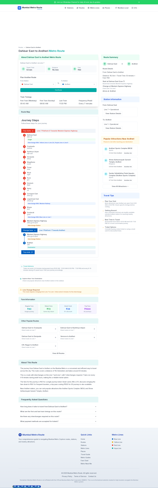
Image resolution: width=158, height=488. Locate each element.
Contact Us (92, 476)
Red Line (116, 445)
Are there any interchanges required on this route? (58, 416)
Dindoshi (30, 183)
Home (83, 439)
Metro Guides (86, 457)
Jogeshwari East (33, 199)
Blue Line (116, 439)
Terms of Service (80, 476)
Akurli (29, 173)
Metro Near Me (86, 464)
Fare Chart (84, 460)
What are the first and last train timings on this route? (58, 411)
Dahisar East (32, 135)
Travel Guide (85, 454)
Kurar (29, 178)
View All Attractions (120, 186)
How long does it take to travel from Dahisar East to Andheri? (58, 406)
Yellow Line (117, 442)
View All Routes (58, 353)
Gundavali (30, 212)
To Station (64, 81)
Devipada (30, 157)
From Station (24, 81)
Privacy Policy (67, 476)
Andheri (30, 243)
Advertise (39, 9)
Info (135, 8)
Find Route (58, 90)
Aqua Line (116, 448)
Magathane (31, 162)
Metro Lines (93, 8)
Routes (81, 8)
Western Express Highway (37, 221)
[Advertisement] (79, 28)
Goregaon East (32, 194)
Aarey (29, 188)
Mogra (29, 207)
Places (107, 8)
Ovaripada (31, 146)
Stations (69, 8)
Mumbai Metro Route (32, 7)
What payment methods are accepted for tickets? (58, 421)
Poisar (29, 167)
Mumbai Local (121, 8)
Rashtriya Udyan (33, 152)
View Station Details (113, 113)
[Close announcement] (139, 2)
